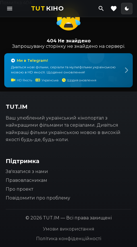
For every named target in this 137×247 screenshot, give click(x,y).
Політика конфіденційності (68, 238)
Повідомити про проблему (38, 198)
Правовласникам (26, 180)
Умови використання (68, 229)
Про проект (19, 189)
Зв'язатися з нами (27, 171)
